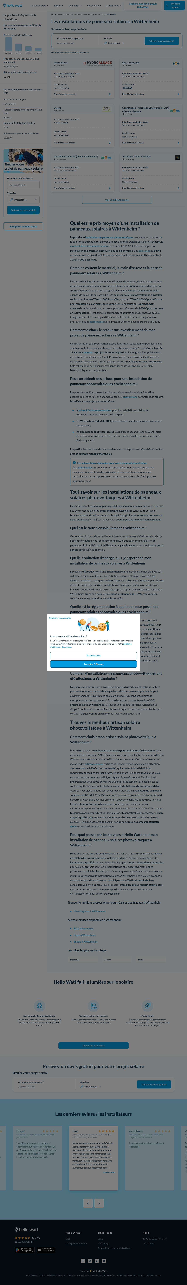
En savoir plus (93, 655)
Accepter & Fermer (94, 664)
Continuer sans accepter (60, 618)
